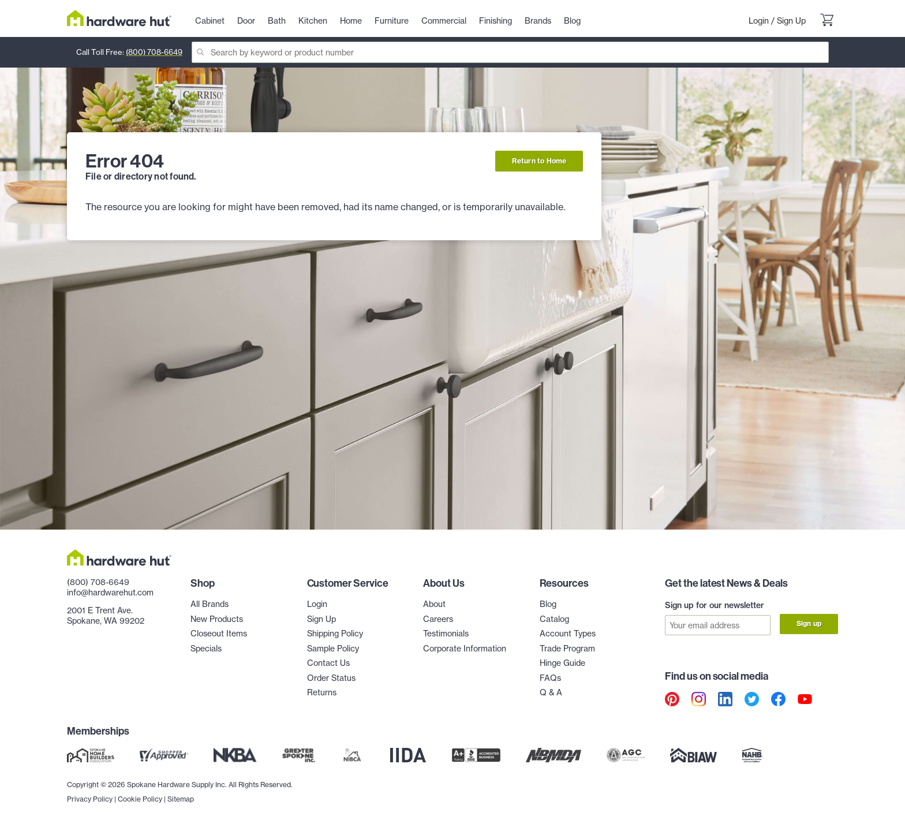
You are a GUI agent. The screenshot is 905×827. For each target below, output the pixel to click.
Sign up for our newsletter (714, 605)
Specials (206, 648)
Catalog (554, 619)
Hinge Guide (562, 663)
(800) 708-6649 (154, 52)
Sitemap (180, 798)
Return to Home (539, 161)
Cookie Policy (140, 798)
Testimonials (446, 633)
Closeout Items (218, 633)
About (434, 604)
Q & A (551, 692)
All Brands (209, 604)
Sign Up (791, 20)
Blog (548, 604)
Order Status (331, 678)
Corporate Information (464, 648)
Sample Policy (333, 648)
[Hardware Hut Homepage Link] (119, 18)
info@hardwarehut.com (110, 592)
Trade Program (567, 648)
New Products (216, 619)
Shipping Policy (335, 633)
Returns (321, 692)
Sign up (808, 623)
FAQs (550, 678)
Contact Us (328, 663)
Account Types (568, 633)
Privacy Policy (90, 798)
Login (759, 20)
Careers (438, 619)
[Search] (510, 52)
